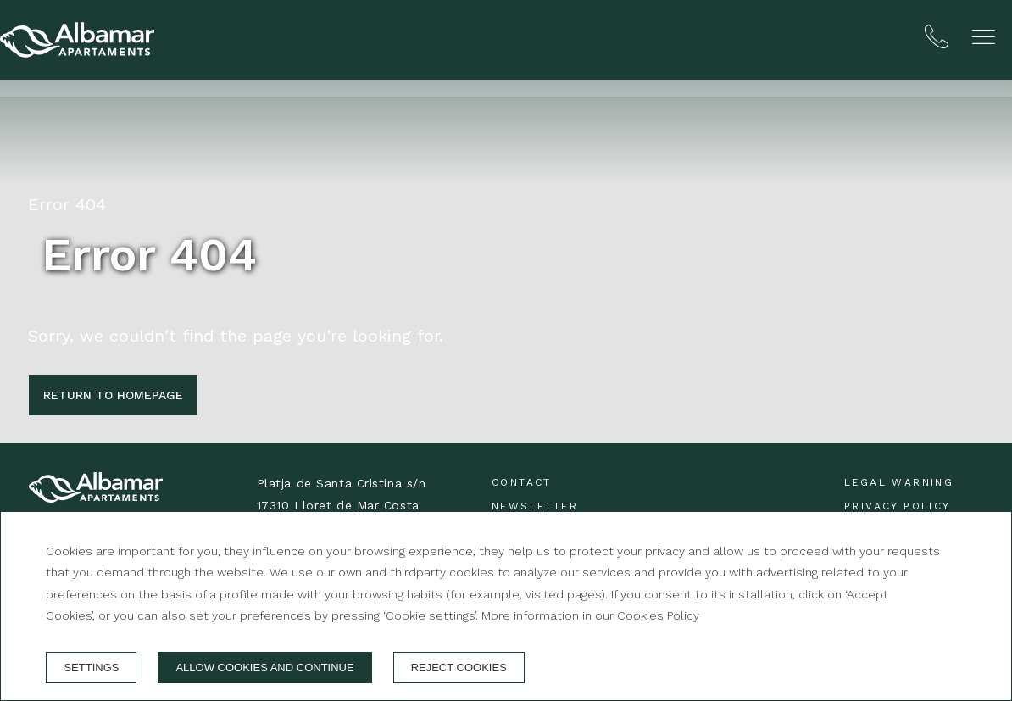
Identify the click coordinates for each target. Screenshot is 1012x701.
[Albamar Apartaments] (77, 40)
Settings (91, 667)
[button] (983, 36)
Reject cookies (459, 667)
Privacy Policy (897, 506)
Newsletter (535, 506)
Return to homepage (113, 395)
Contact (522, 482)
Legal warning (899, 482)
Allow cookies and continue (264, 667)
